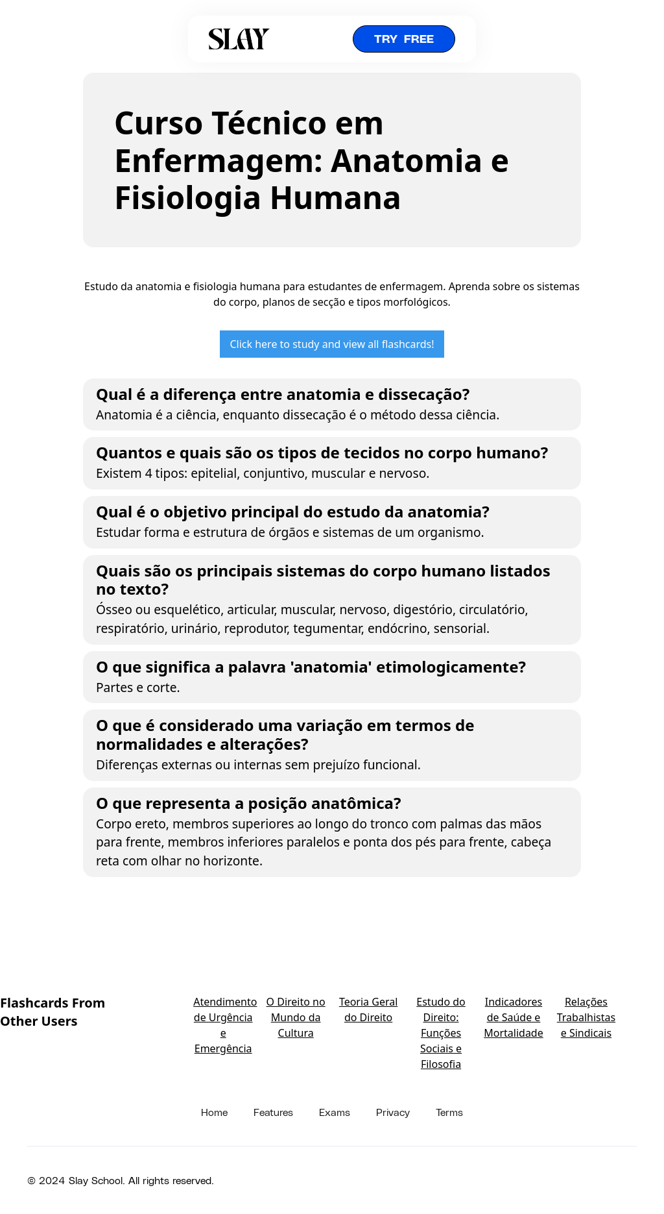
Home (214, 1112)
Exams (334, 1112)
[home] (239, 39)
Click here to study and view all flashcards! (332, 344)
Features (273, 1112)
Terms (449, 1112)
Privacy (393, 1112)
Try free (404, 38)
